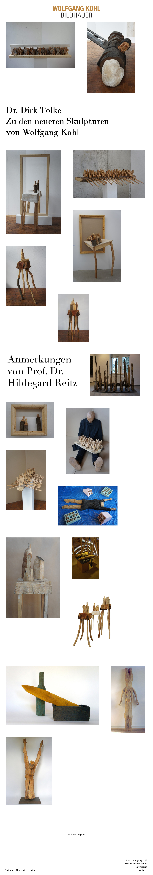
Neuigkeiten (22, 870)
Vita (33, 870)
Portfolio (9, 870)
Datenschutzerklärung (136, 863)
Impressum (141, 867)
